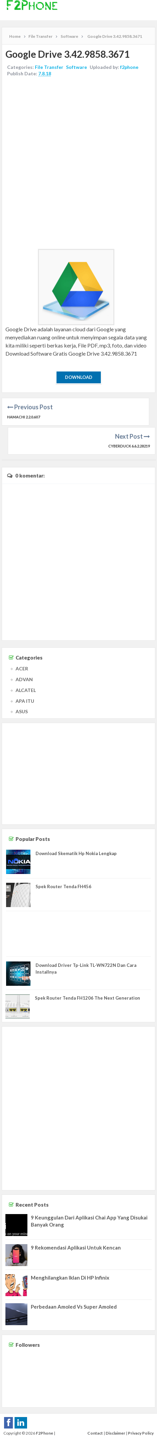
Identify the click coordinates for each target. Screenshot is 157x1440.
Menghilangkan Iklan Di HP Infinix (70, 1278)
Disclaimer (115, 1433)
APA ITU (25, 701)
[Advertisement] (78, 163)
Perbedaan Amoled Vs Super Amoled (74, 1307)
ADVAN (24, 679)
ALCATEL (26, 690)
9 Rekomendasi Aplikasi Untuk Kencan (76, 1247)
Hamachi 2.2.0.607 (23, 417)
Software (76, 67)
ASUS (22, 711)
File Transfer (49, 67)
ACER (22, 668)
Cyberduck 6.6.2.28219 (129, 446)
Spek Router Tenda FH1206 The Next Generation (87, 998)
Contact (95, 1433)
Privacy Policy (141, 1433)
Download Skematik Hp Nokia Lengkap (76, 853)
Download (78, 377)
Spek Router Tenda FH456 (63, 886)
